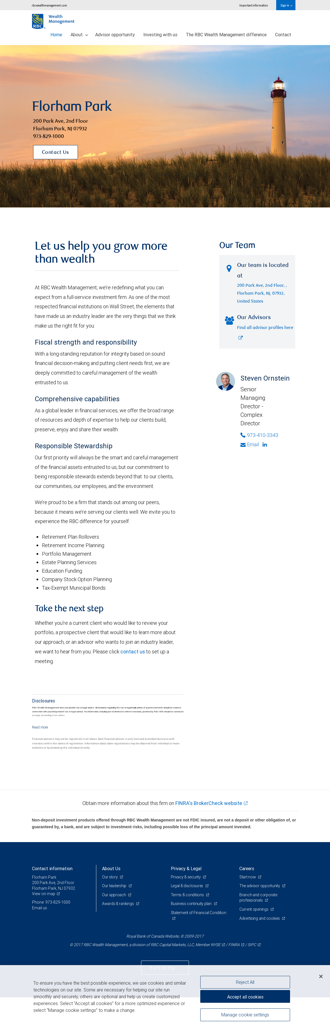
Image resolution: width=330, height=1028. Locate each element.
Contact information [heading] (52, 868)
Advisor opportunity (115, 34)
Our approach (114, 894)
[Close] (321, 976)
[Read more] (40, 727)
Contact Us (55, 152)
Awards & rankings (118, 903)
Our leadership (114, 885)
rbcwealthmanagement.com (49, 5)
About (79, 34)
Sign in (286, 5)
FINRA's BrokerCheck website (208, 803)
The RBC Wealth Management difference (226, 34)
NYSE (215, 944)
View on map (43, 893)
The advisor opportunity (260, 885)
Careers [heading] (246, 868)
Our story (110, 877)
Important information (253, 5)
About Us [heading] (111, 868)
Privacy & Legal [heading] (186, 868)
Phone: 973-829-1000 (51, 902)
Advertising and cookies (259, 918)
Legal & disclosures (187, 885)
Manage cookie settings (245, 1015)
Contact (283, 34)
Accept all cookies (245, 997)
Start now (248, 877)
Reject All (245, 982)
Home (56, 34)
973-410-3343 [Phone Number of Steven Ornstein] (259, 435)
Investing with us (160, 34)
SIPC (252, 944)
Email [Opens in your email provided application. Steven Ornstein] (249, 444)
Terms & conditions (188, 894)
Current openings (254, 909)
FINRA (234, 944)
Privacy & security (186, 877)
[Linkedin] (265, 444)
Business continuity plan (191, 903)
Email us (39, 907)
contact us (132, 651)
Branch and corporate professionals (258, 897)
